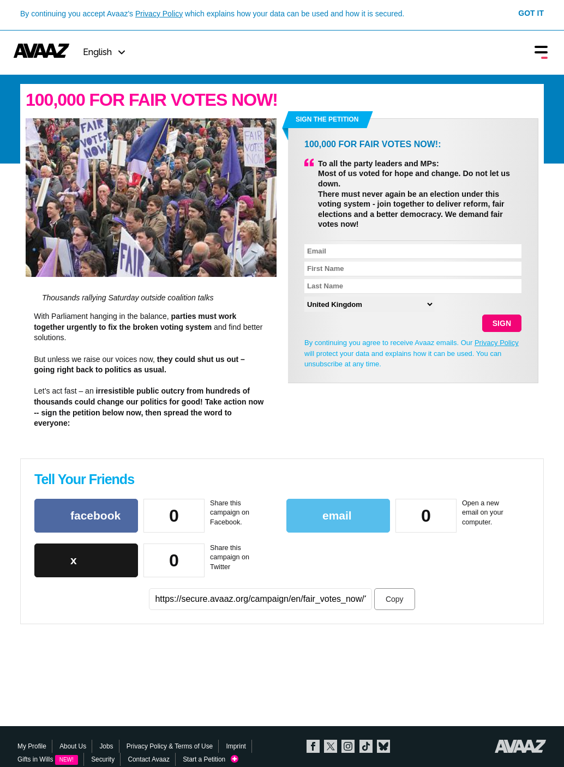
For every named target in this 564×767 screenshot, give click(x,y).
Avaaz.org (521, 746)
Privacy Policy (159, 13)
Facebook (313, 746)
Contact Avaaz (148, 759)
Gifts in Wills (47, 759)
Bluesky (383, 746)
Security (103, 759)
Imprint (236, 746)
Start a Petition (210, 759)
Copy (395, 599)
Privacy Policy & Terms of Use (170, 746)
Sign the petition (327, 119)
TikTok (366, 746)
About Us (72, 746)
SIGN (502, 323)
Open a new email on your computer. (482, 512)
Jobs (106, 746)
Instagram (348, 746)
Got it (531, 13)
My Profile (31, 746)
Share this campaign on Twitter (229, 557)
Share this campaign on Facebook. (229, 512)
